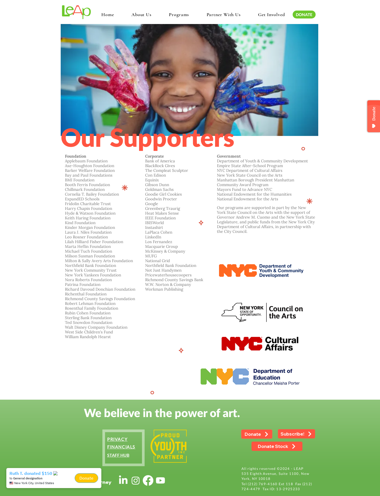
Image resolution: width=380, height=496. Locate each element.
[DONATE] (304, 14)
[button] (141, 14)
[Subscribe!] (296, 433)
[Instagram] (135, 480)
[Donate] (256, 434)
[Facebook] (148, 480)
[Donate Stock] (276, 446)
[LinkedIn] (123, 480)
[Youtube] (160, 480)
